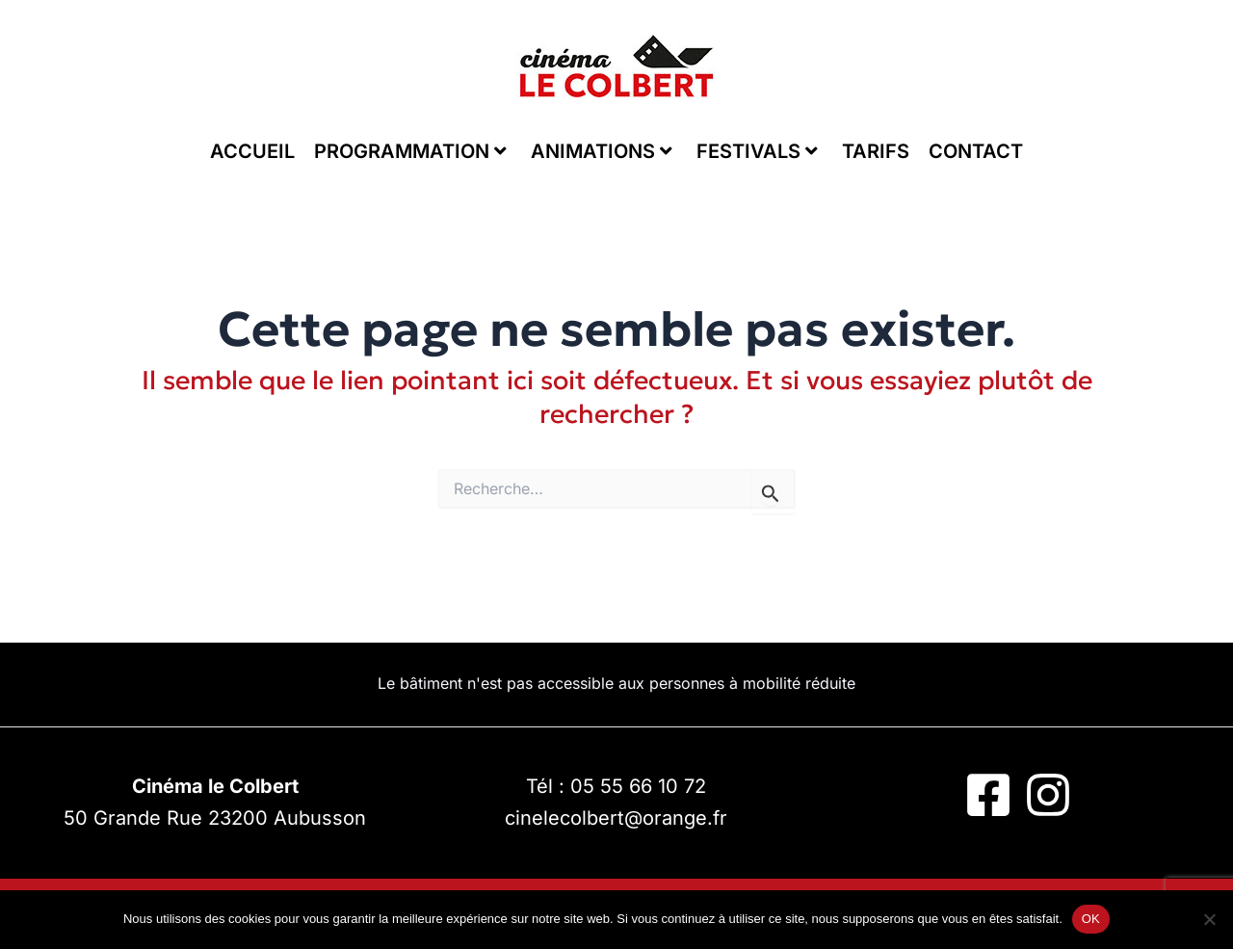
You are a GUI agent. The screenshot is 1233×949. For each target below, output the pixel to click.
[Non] (1209, 919)
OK (1091, 918)
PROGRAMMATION (410, 151)
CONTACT (976, 151)
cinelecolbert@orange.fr (616, 818)
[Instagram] (1048, 795)
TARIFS (875, 151)
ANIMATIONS (601, 151)
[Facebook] (988, 795)
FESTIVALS (757, 151)
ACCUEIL (252, 151)
